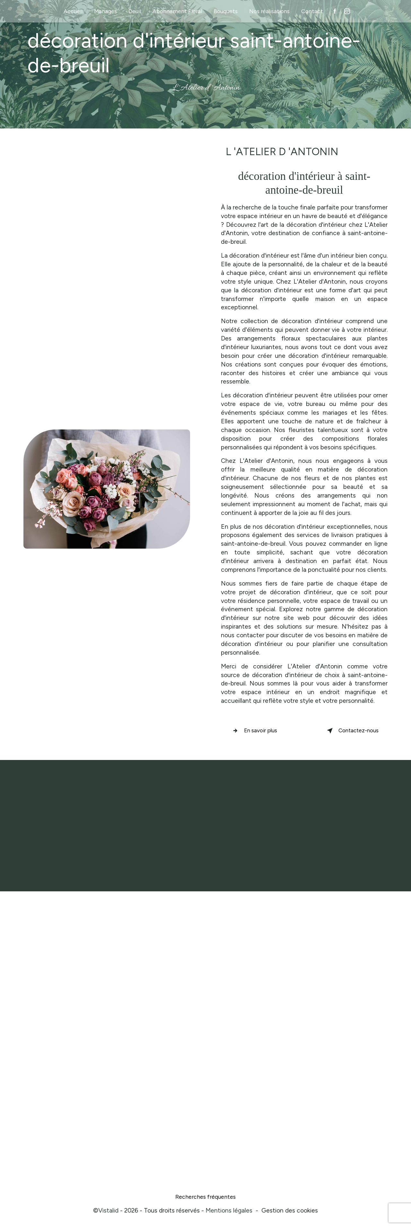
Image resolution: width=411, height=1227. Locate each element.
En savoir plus (260, 730)
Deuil (134, 11)
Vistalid (108, 1212)
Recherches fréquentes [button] (205, 1198)
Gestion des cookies (289, 1212)
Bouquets (226, 11)
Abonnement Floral (177, 11)
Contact (312, 11)
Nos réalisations (269, 11)
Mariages (105, 11)
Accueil (73, 11)
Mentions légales (229, 1212)
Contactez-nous (344, 730)
